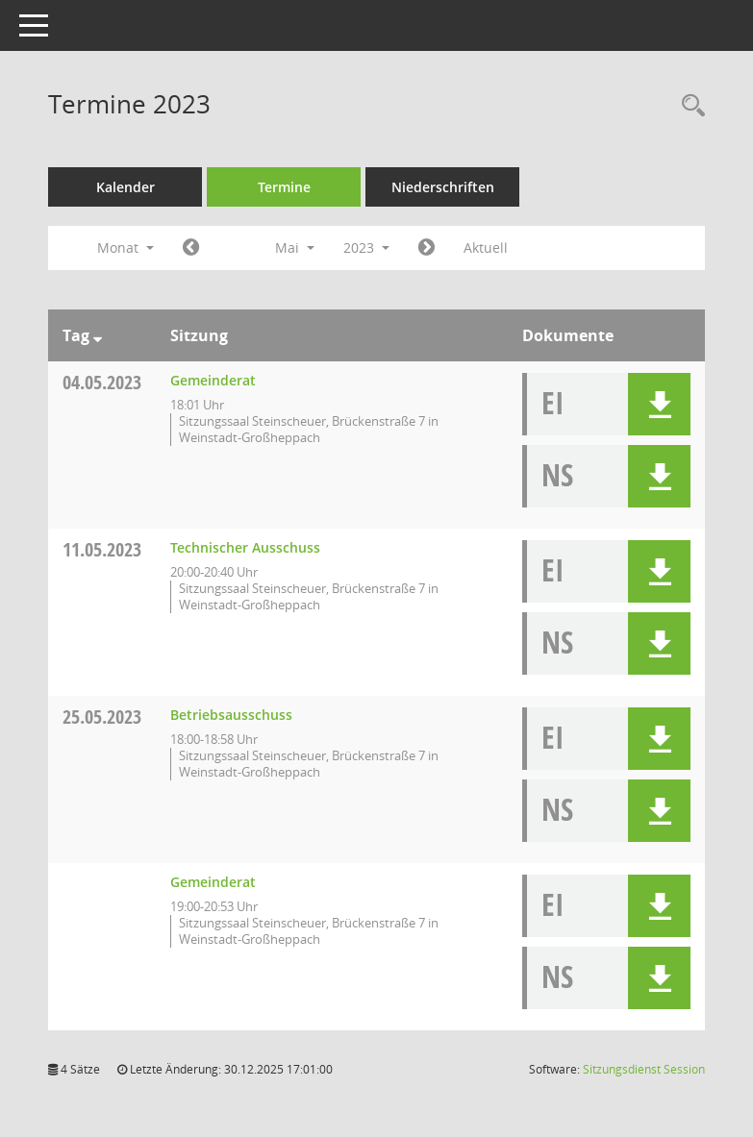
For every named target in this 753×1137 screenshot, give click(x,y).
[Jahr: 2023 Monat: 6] (426, 248)
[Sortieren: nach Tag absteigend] (97, 335)
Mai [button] (294, 247)
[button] (659, 404)
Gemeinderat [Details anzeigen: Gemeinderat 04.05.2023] (213, 380)
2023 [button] (366, 247)
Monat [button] (125, 247)
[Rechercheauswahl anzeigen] (688, 106)
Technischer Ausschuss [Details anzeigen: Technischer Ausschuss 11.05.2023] (245, 547)
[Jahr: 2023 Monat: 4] (190, 248)
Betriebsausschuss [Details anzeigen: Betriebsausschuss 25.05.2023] (231, 714)
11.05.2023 (102, 549)
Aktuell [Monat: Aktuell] (486, 247)
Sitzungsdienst (644, 1069)
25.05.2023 (102, 716)
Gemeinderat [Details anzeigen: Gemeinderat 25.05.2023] (213, 882)
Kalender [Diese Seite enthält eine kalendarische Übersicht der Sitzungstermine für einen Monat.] (125, 187)
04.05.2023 (102, 382)
